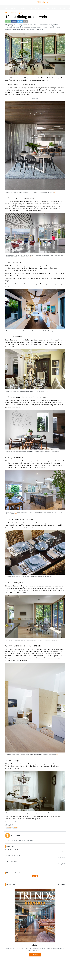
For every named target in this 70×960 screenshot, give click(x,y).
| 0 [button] (8, 21)
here (55, 192)
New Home (22, 8)
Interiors (46, 8)
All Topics (14, 8)
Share (14, 21)
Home (6, 8)
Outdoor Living (56, 8)
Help (26, 21)
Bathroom (38, 8)
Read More (35, 954)
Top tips (15, 827)
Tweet (20, 21)
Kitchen (30, 8)
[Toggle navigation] (21, 3)
